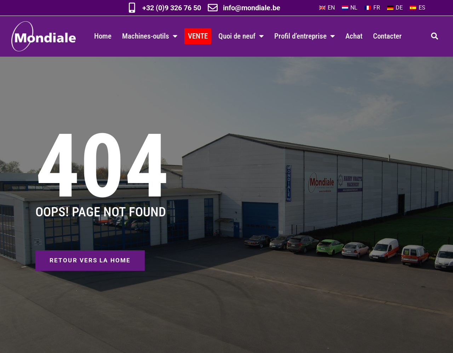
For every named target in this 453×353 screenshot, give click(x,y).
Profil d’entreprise (304, 36)
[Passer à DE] (395, 8)
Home (102, 36)
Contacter (387, 36)
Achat (353, 36)
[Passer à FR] (372, 8)
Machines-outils (149, 36)
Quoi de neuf (241, 36)
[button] (435, 36)
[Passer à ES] (417, 8)
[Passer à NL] (349, 8)
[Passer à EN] (327, 8)
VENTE (198, 36)
